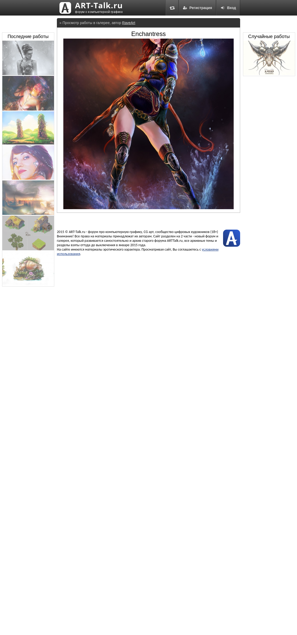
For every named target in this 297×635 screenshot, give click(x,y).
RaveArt (128, 23)
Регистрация (197, 8)
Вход (228, 8)
